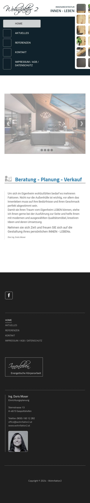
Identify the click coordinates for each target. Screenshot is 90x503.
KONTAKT (21, 52)
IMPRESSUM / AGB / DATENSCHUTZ (27, 63)
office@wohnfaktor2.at (20, 422)
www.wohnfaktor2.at (19, 425)
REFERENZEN (23, 42)
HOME (18, 23)
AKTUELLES (22, 33)
